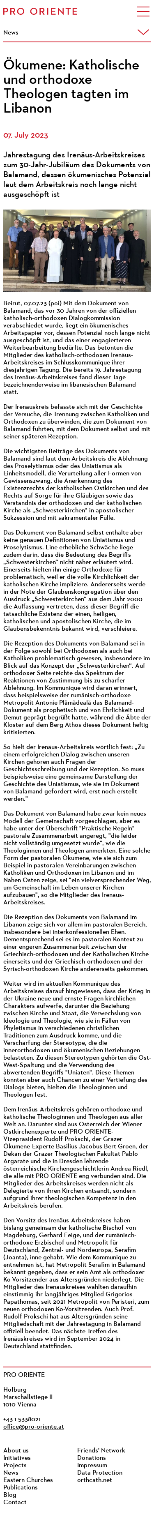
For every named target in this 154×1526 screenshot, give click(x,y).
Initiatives (17, 1458)
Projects (15, 1465)
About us (16, 1451)
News (10, 1473)
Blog (9, 1495)
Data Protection (99, 1473)
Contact (15, 1502)
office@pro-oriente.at (33, 1427)
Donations (91, 1458)
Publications (20, 1488)
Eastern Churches (28, 1480)
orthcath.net (94, 1480)
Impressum (92, 1465)
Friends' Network (101, 1451)
